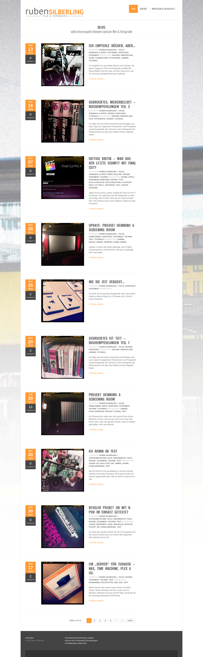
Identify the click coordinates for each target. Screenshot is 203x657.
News (110, 174)
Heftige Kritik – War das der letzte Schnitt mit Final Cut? (112, 163)
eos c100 (110, 463)
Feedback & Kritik (98, 52)
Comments (30, 59)
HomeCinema (95, 237)
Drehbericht (120, 458)
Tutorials (94, 116)
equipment (101, 524)
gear (110, 524)
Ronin (125, 463)
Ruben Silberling (108, 50)
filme (91, 58)
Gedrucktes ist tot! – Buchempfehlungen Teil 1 (109, 340)
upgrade (93, 188)
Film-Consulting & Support (118, 182)
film (91, 119)
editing (114, 180)
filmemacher (101, 58)
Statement (94, 55)
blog (133, 8)
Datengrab (94, 582)
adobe (124, 177)
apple (131, 177)
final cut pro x (96, 185)
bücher (116, 55)
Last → (131, 620)
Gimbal (118, 463)
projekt (109, 411)
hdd (116, 582)
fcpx (121, 180)
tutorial (93, 61)
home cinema (120, 242)
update (124, 185)
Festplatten (107, 582)
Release (118, 174)
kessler (128, 524)
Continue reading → (97, 79)
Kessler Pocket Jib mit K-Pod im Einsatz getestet (110, 509)
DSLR (129, 458)
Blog (121, 50)
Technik (104, 177)
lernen (124, 58)
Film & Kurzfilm (96, 182)
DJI (97, 463)
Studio (117, 411)
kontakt (143, 8)
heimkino (108, 242)
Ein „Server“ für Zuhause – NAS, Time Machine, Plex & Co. (112, 568)
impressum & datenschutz (163, 8)
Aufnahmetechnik (98, 458)
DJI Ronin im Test (103, 451)
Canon (92, 463)
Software (112, 52)
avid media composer (99, 180)
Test (118, 185)
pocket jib (94, 527)
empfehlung (127, 55)
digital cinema (96, 242)
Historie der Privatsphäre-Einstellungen (81, 640)
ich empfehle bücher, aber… (112, 45)
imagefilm (118, 524)
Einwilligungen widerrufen (76, 643)
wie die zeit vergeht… (107, 281)
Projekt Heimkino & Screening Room (105, 397)
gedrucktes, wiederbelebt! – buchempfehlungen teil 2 (112, 104)
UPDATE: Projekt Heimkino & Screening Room (111, 227)
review (111, 113)
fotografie (114, 58)
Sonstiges (123, 52)
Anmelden (29, 638)
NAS (121, 582)
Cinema (120, 239)
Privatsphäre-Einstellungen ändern (79, 638)
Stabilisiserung (97, 466)
